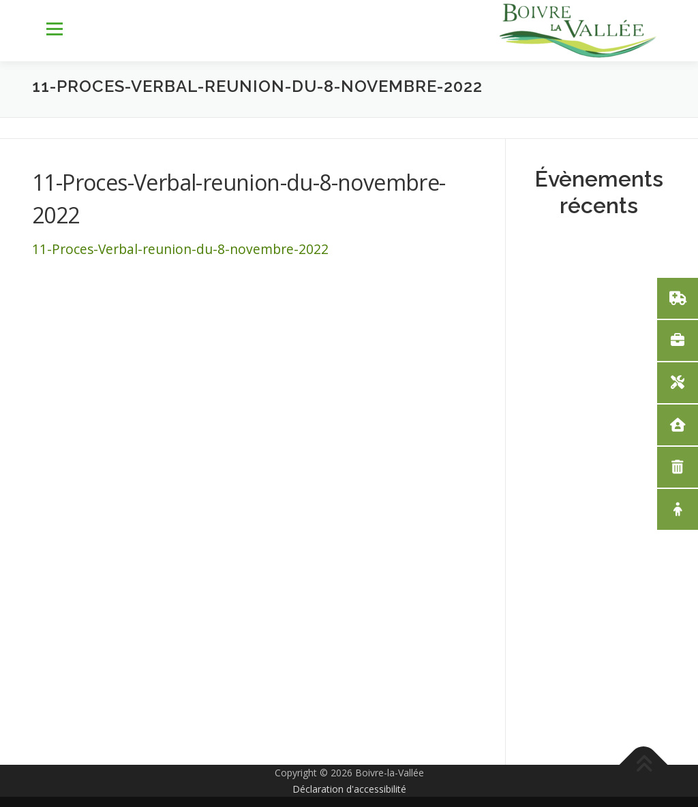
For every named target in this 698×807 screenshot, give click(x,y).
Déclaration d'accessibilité (349, 788)
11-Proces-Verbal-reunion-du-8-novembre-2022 (180, 249)
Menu (54, 28)
